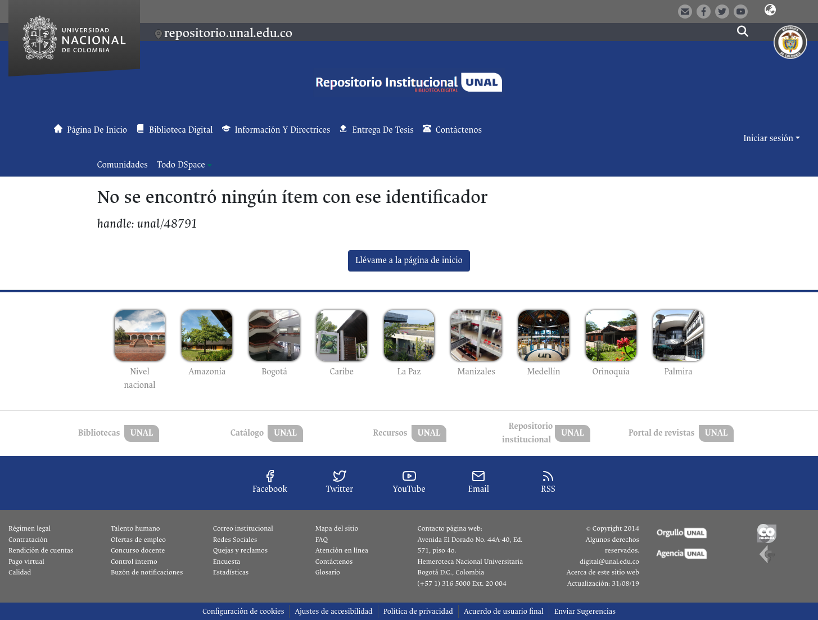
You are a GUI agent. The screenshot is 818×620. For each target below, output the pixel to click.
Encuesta (227, 561)
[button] (770, 10)
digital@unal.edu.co (609, 561)
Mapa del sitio (336, 528)
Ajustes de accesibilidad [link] (333, 611)
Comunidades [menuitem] (122, 165)
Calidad (19, 572)
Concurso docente (138, 550)
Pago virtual (26, 561)
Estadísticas (230, 572)
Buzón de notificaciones (147, 572)
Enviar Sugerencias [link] (585, 611)
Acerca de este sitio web (602, 572)
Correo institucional (243, 528)
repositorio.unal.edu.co (228, 33)
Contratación (28, 539)
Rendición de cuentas (40, 550)
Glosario (327, 572)
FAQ (321, 539)
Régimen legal (29, 528)
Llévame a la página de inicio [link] (409, 260)
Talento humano (135, 528)
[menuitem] (184, 165)
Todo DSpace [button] (181, 165)
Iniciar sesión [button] (769, 138)
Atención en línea (341, 550)
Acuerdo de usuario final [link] (504, 611)
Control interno (134, 561)
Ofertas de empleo (138, 539)
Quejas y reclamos (240, 550)
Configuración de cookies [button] (243, 611)
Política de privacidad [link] (418, 611)
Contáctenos (334, 561)
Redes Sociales (235, 539)
